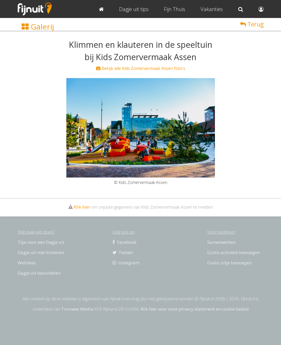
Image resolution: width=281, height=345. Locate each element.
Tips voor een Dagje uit (41, 242)
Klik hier (82, 207)
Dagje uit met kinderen (41, 252)
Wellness (27, 263)
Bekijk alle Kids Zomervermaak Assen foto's (140, 68)
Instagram (125, 263)
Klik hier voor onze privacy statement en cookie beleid (195, 309)
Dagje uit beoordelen (39, 273)
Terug (252, 24)
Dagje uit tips (134, 9)
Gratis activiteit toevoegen (233, 252)
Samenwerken (221, 242)
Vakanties (212, 9)
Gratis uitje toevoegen (229, 263)
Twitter (122, 252)
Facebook (124, 242)
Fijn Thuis (174, 9)
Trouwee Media (77, 309)
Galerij (38, 26)
